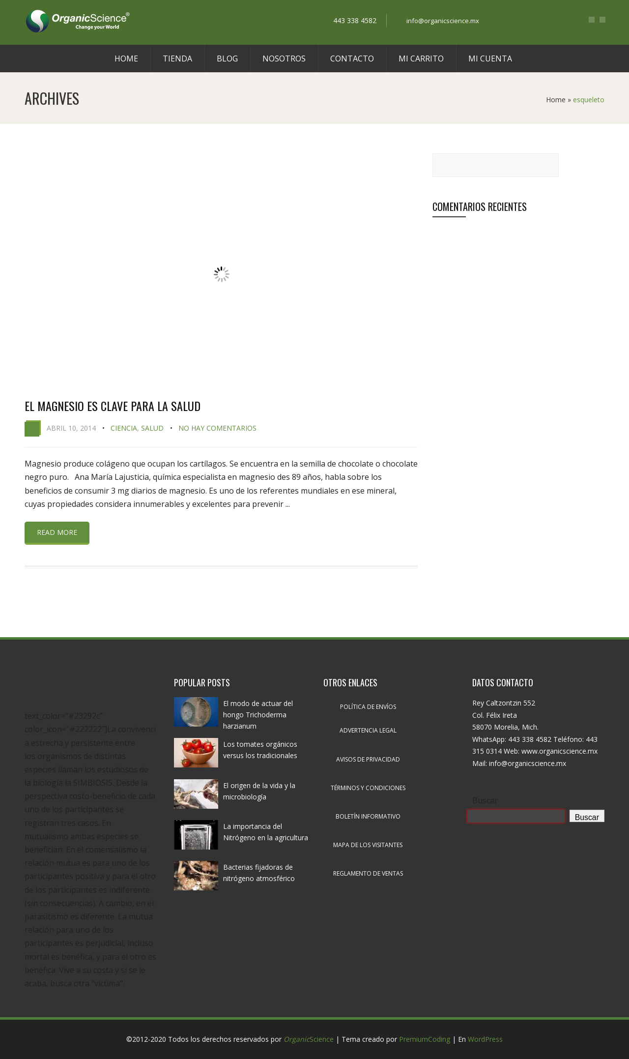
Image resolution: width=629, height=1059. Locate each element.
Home (126, 58)
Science (309, 1039)
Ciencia (124, 428)
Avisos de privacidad (368, 759)
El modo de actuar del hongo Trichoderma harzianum (258, 715)
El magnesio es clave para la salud (112, 405)
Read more (57, 532)
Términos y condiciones (368, 788)
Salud (152, 428)
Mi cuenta (490, 58)
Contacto (352, 58)
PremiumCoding (424, 1039)
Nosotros (284, 58)
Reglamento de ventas (368, 873)
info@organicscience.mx (442, 20)
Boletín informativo (368, 816)
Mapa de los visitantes (367, 845)
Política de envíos (368, 707)
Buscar (485, 800)
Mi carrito (421, 58)
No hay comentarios (217, 428)
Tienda (177, 58)
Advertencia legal (368, 730)
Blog (227, 58)
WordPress (485, 1039)
